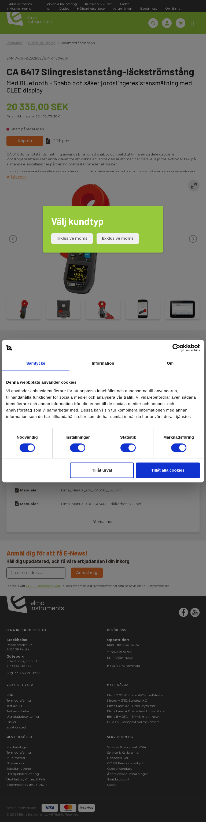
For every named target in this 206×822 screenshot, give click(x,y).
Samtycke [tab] (35, 363)
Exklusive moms (118, 238)
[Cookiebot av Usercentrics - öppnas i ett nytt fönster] (176, 348)
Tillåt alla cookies (168, 470)
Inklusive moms (72, 238)
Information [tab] (103, 363)
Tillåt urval (102, 470)
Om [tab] (170, 363)
